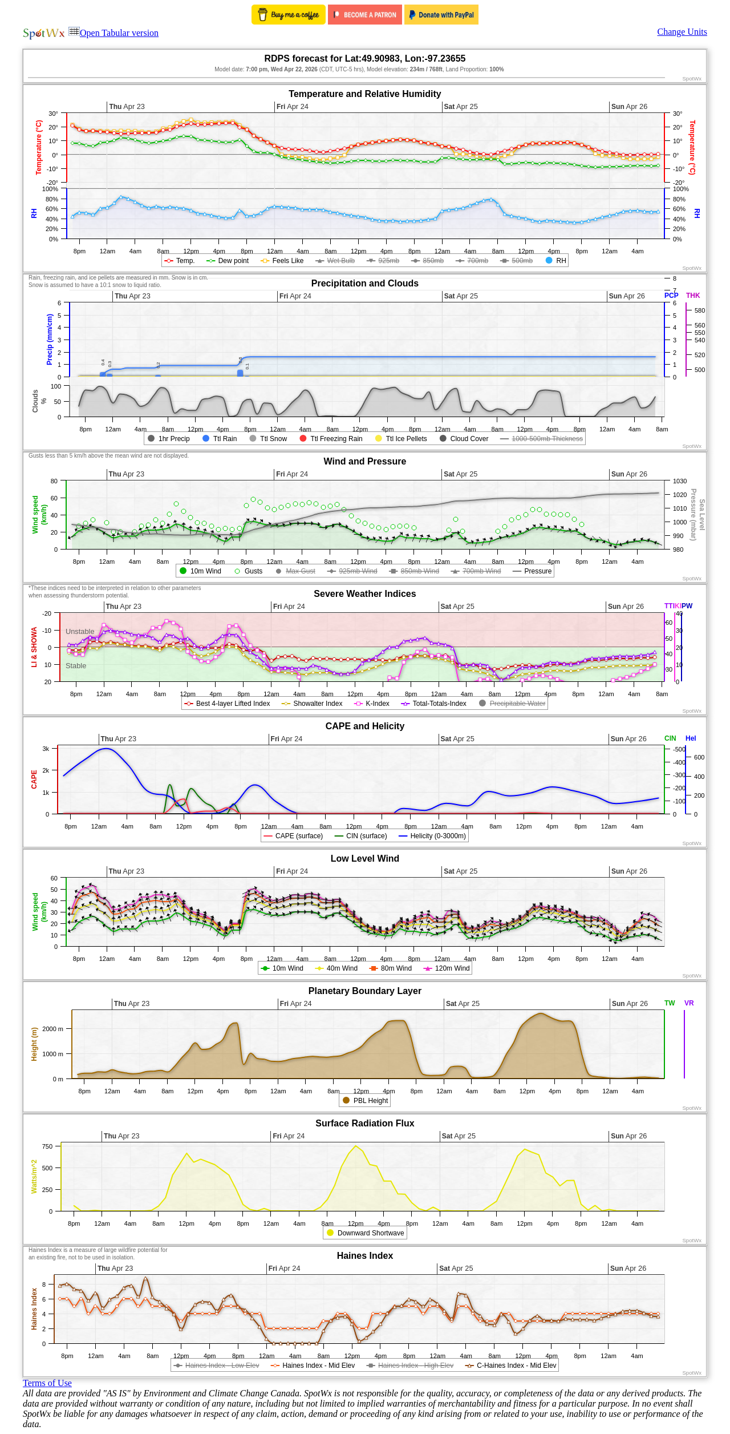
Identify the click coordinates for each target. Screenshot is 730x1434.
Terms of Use (47, 1383)
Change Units (682, 32)
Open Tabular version (113, 33)
